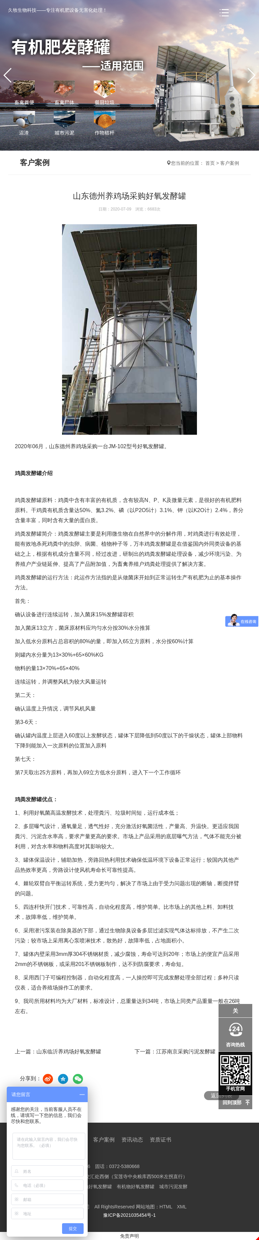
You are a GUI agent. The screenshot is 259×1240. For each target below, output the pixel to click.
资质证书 (160, 1139)
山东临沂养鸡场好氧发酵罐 (68, 1051)
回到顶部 (232, 1102)
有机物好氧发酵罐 (93, 1186)
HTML (166, 1206)
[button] (251, 75)
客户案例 (229, 163)
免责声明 (129, 1236)
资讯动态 (132, 1139)
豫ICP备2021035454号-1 (129, 1215)
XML (181, 1206)
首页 (210, 163)
